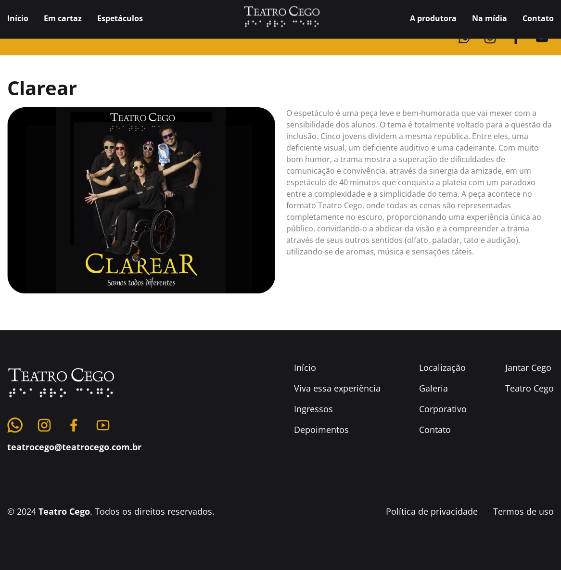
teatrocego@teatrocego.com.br (74, 468)
